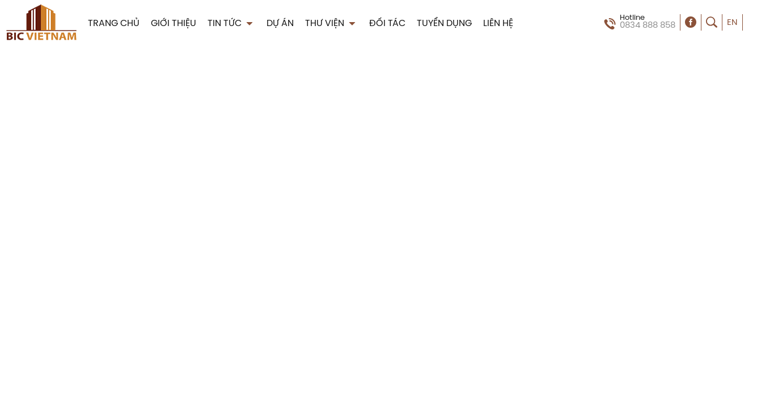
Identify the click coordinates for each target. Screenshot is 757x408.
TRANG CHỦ (113, 23)
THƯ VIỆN (331, 23)
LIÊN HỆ (498, 23)
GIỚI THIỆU (173, 23)
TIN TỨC (231, 23)
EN (732, 22)
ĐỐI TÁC (387, 23)
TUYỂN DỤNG (444, 23)
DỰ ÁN (280, 23)
